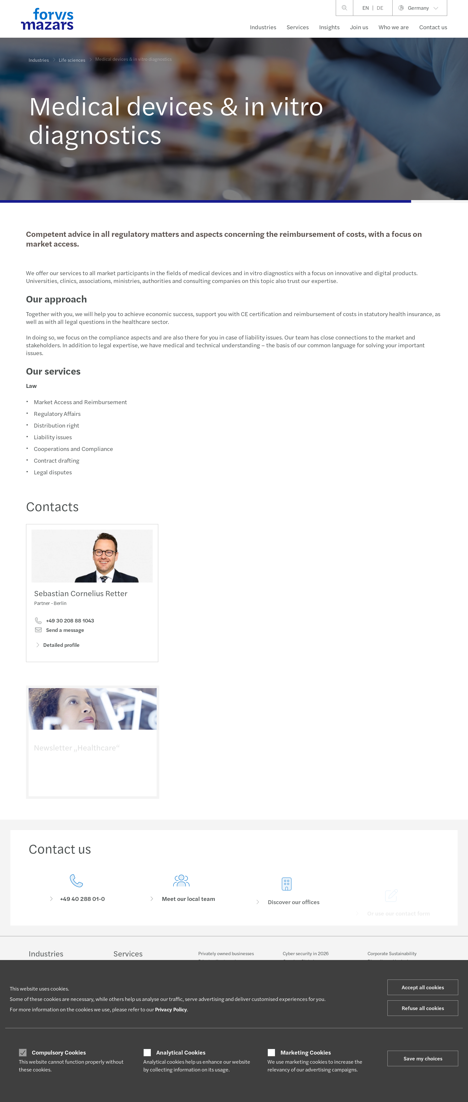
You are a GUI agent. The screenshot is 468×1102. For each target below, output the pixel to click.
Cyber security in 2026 (306, 953)
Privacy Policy (171, 1009)
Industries (263, 27)
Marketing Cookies (305, 1052)
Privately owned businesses (226, 953)
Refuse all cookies (423, 1008)
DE (380, 7)
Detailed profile (57, 646)
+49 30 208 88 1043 (64, 622)
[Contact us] (76, 900)
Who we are (394, 27)
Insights (329, 27)
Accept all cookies (423, 987)
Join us (359, 27)
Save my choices (423, 1058)
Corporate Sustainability (392, 953)
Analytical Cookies (180, 1052)
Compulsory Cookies (59, 1052)
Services (298, 27)
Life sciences (72, 55)
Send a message (59, 631)
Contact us (433, 27)
